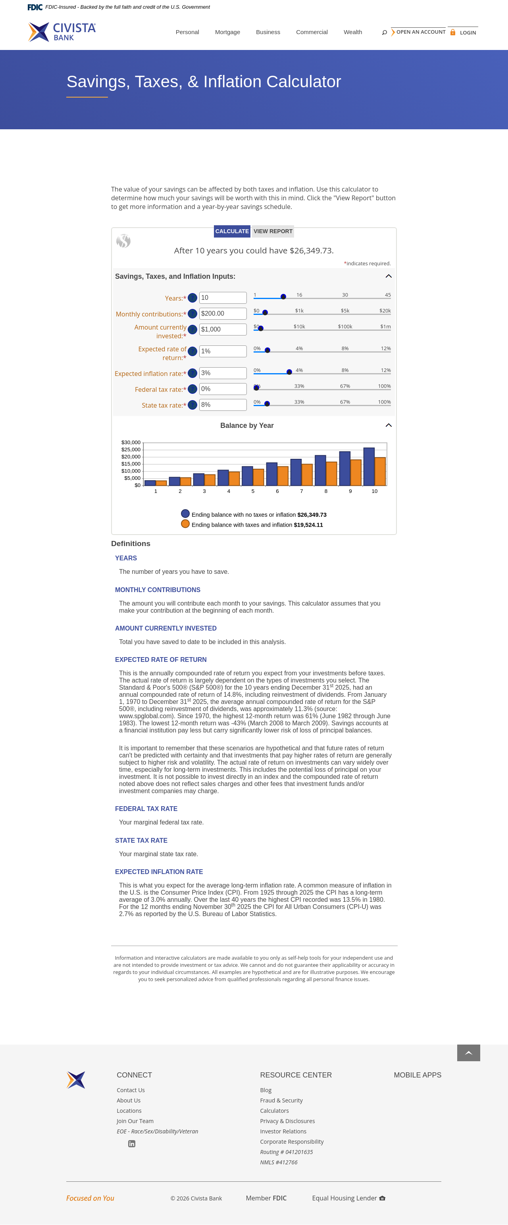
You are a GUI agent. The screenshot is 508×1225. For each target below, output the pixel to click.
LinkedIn (131, 1143)
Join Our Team (135, 1121)
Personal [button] (174, 32)
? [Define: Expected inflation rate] (192, 373)
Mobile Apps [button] (417, 1075)
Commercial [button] (298, 32)
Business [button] (254, 32)
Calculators (274, 1110)
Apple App (397, 1090)
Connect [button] (134, 1075)
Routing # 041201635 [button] (286, 1152)
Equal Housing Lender (349, 1198)
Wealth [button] (339, 32)
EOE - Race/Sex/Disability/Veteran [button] (157, 1131)
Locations (129, 1110)
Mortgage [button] (214, 32)
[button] (254, 276)
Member (266, 1198)
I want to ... (452, 1214)
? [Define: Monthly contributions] (192, 313)
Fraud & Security (281, 1100)
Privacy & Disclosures (287, 1121)
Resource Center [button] (296, 1075)
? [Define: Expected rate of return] (192, 351)
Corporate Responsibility (291, 1141)
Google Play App (409, 1090)
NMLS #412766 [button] (278, 1162)
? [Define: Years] (192, 297)
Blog (265, 1090)
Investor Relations (283, 1131)
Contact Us (131, 1090)
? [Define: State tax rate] (192, 404)
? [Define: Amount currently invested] (192, 329)
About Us (128, 1100)
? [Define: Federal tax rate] (192, 389)
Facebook (120, 1144)
